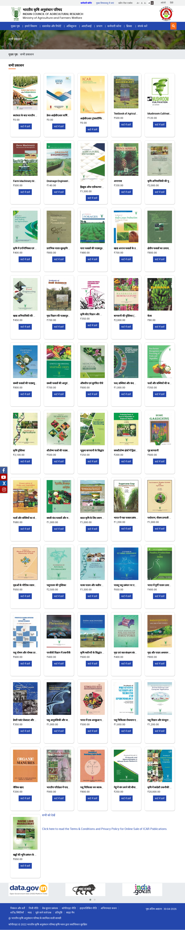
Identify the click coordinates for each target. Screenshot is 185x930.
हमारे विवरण (31, 26)
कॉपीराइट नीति (69, 908)
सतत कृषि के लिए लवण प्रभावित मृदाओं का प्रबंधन (103, 518)
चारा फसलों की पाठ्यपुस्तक (93, 248)
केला (149, 315)
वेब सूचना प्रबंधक (50, 908)
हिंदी (171, 2)
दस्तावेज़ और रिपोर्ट (51, 26)
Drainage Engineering (59, 181)
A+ (138, 3)
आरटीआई (86, 26)
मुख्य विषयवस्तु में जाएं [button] (105, 3)
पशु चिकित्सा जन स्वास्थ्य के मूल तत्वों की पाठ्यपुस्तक (104, 787)
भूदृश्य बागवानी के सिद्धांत (92, 450)
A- (145, 3)
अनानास (118, 181)
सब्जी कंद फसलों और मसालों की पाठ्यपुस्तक (67, 518)
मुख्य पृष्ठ (15, 26)
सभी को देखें (48, 815)
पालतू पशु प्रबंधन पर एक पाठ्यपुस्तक (131, 585)
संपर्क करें (142, 26)
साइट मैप (70, 912)
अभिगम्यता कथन (109, 908)
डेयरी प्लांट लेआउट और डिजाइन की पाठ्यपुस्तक (34, 720)
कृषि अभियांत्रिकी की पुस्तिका (161, 181)
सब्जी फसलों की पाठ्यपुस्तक (26, 383)
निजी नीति (33, 908)
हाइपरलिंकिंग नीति (88, 908)
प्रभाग (99, 26)
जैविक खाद (18, 787)
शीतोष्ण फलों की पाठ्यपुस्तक (60, 450)
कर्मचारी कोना (114, 26)
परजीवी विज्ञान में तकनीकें (58, 652)
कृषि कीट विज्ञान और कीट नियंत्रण (95, 314)
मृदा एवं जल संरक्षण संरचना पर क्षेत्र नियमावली (135, 652)
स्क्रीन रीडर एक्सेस (125, 3)
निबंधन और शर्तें (17, 908)
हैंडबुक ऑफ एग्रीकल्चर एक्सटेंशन (95, 187)
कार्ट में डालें (25, 126)
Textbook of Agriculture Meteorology (134, 113)
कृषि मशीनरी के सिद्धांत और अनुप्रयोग (97, 652)
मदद (30, 912)
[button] (173, 26)
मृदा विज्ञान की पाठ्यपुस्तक (59, 315)
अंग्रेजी (163, 2)
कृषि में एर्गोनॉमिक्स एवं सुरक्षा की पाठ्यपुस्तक (34, 248)
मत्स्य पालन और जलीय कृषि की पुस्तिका (98, 585)
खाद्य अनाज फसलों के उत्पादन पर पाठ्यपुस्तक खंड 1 (137, 248)
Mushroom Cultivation (160, 113)
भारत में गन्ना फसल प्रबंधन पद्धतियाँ (130, 517)
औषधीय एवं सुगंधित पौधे (91, 383)
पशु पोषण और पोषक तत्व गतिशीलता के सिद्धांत (35, 652)
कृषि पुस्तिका (19, 450)
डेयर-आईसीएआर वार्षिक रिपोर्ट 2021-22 (66, 115)
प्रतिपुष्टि (58, 912)
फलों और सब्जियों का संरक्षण (26, 518)
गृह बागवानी (153, 450)
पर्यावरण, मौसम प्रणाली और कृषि (162, 517)
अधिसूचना (71, 26)
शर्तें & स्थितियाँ (17, 912)
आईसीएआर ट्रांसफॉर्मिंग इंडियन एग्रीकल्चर (99, 118)
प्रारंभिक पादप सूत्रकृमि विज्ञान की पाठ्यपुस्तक (68, 248)
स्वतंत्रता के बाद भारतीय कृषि (26, 115)
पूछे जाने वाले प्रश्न (43, 912)
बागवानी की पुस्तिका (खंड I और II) (130, 315)
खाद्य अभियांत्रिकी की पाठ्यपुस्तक (28, 315)
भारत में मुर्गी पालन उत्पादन (159, 585)
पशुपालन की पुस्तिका (56, 585)
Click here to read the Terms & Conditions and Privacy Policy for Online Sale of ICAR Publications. (104, 829)
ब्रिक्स (129, 26)
